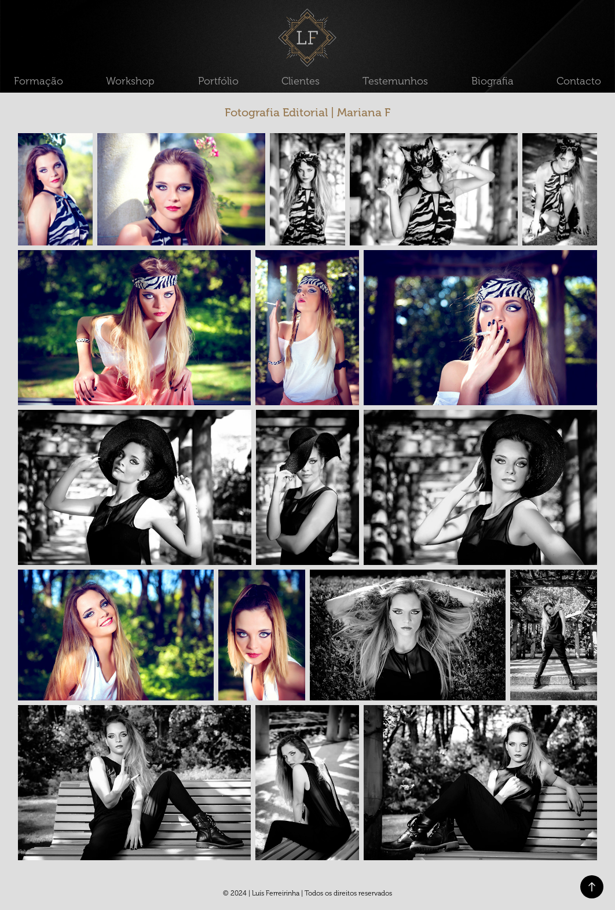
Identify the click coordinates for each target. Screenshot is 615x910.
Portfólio (218, 81)
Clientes (300, 81)
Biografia (492, 81)
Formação (38, 81)
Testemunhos (395, 81)
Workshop (130, 81)
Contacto (579, 81)
